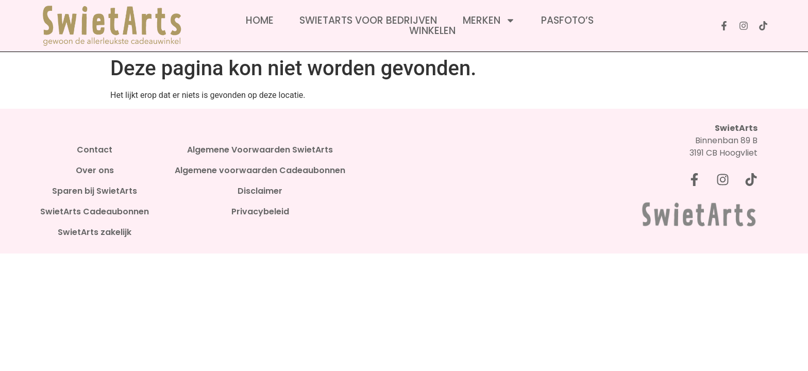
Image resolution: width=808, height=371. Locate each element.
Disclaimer (260, 191)
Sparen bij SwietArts (94, 191)
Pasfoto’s (567, 20)
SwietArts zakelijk (94, 232)
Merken (489, 20)
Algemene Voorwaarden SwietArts (260, 150)
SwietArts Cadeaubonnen (94, 212)
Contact (94, 150)
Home (260, 20)
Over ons (95, 170)
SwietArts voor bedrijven (368, 20)
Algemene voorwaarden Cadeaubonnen (260, 170)
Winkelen (432, 31)
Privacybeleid (260, 212)
